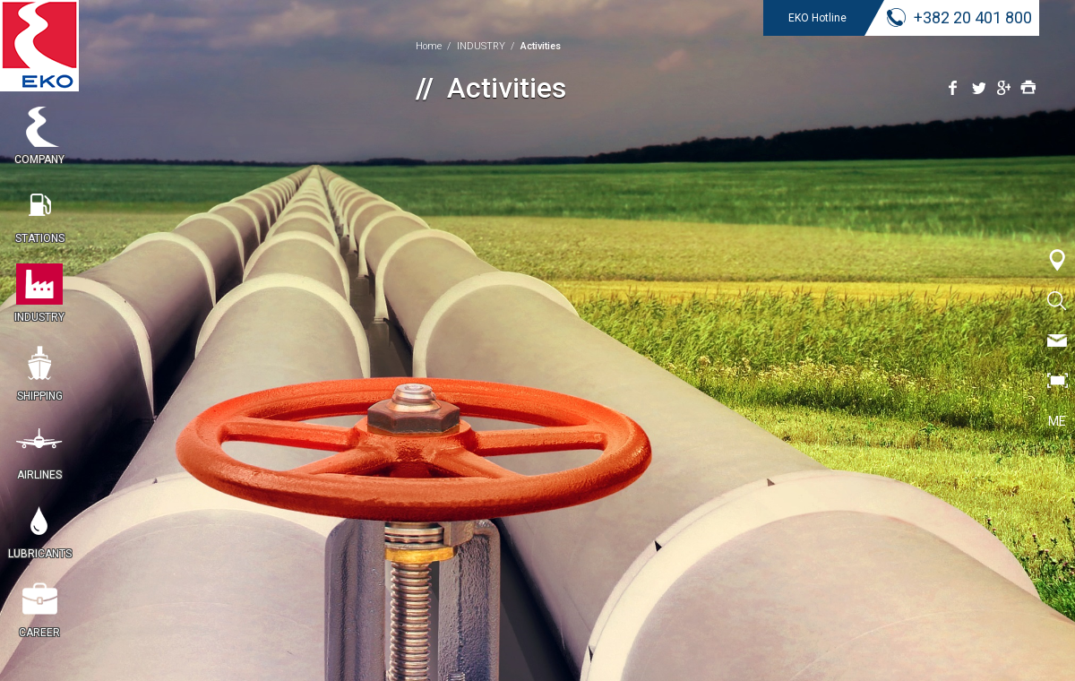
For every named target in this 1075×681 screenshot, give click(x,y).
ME (1057, 421)
